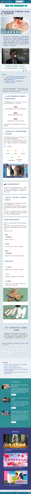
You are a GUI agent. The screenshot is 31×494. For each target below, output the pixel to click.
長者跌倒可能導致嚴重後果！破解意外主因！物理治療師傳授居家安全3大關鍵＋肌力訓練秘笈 (16, 370)
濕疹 (3, 350)
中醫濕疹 (15, 350)
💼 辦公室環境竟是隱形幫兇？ (10, 79)
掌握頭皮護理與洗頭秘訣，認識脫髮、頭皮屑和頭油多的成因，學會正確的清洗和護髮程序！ (16, 373)
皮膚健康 (19, 350)
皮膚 (26, 5)
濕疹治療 (6, 350)
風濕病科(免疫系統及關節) (18, 5)
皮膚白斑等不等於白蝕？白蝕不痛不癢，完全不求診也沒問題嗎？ (15, 364)
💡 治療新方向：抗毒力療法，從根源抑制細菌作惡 (13, 81)
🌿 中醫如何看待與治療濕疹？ (10, 82)
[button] (15, 56)
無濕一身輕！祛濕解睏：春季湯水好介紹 (11, 366)
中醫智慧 (7, 5)
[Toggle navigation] (29, 1)
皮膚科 (11, 5)
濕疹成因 (24, 350)
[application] (15, 56)
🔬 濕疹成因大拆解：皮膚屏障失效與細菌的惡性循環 (14, 78)
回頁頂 (29, 493)
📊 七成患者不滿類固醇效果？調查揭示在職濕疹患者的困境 (15, 76)
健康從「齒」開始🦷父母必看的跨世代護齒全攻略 (13, 367)
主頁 (2, 5)
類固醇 (11, 350)
